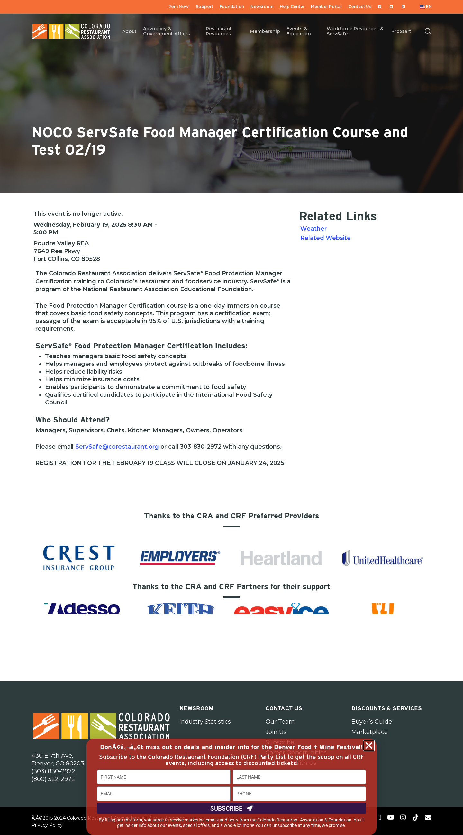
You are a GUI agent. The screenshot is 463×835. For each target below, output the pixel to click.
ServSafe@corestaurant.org (117, 446)
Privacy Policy (47, 825)
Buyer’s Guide (371, 721)
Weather (313, 228)
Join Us (276, 731)
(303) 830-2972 (53, 771)
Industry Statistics (205, 721)
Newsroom (196, 708)
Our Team (280, 721)
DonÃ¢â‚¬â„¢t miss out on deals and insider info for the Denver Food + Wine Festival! (231, 747)
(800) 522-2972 (53, 779)
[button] (369, 745)
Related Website (325, 238)
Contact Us (284, 708)
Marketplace (369, 731)
